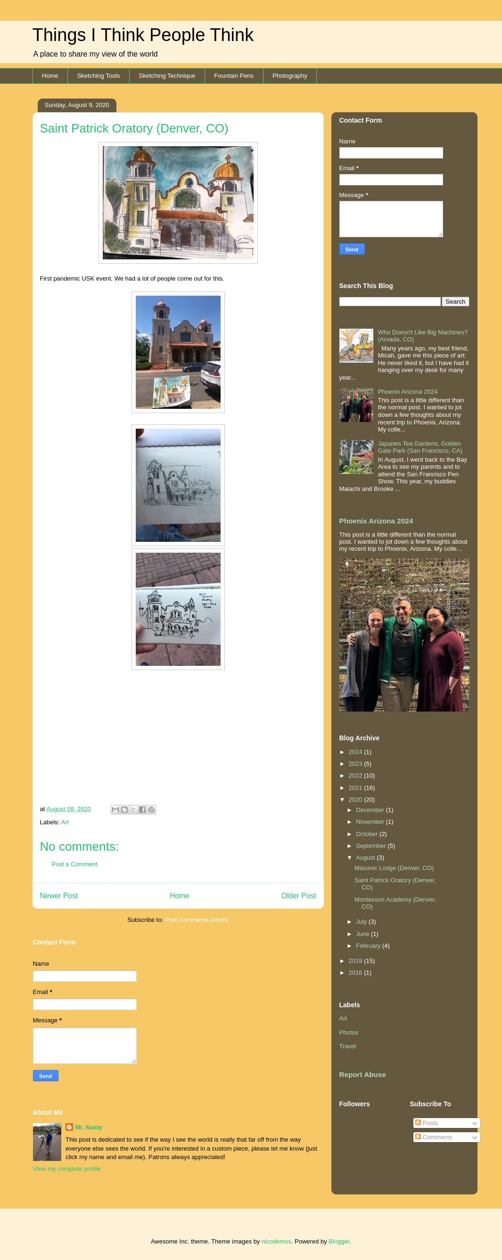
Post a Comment (75, 864)
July (362, 921)
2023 (356, 763)
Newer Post (59, 896)
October (367, 833)
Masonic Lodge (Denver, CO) (394, 867)
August (366, 857)
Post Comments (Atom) (197, 919)
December (371, 809)
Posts (426, 1123)
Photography (289, 75)
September (371, 845)
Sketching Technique (167, 75)
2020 (356, 799)
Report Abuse (362, 1074)
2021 (356, 787)
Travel (347, 1046)
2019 (356, 960)
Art (65, 822)
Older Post (298, 896)
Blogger (339, 1241)
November (371, 821)
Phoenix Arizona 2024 (407, 391)
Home (50, 75)
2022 (356, 775)
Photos (348, 1032)
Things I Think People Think (143, 35)
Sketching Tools (98, 75)
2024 (356, 751)
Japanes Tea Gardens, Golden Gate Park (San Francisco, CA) (420, 447)
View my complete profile (67, 1168)
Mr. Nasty (88, 1127)
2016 (356, 972)
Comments (433, 1137)
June (363, 933)
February (369, 945)
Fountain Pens (234, 75)
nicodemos (276, 1241)
